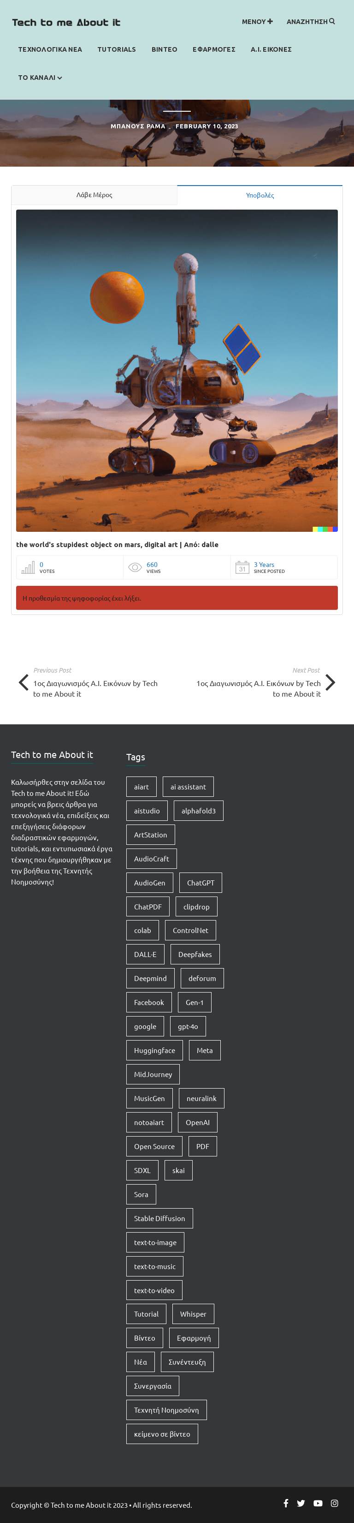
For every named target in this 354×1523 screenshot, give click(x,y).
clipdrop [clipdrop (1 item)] (196, 906)
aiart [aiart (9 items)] (141, 786)
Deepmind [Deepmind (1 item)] (150, 978)
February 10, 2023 (207, 126)
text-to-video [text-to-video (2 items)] (154, 1290)
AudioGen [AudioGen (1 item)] (149, 882)
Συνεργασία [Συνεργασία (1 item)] (152, 1385)
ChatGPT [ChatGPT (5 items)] (200, 882)
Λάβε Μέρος (94, 194)
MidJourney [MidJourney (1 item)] (153, 1074)
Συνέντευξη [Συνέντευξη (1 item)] (187, 1361)
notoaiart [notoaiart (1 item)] (149, 1122)
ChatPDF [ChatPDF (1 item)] (148, 906)
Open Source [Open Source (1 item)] (154, 1146)
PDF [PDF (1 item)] (202, 1146)
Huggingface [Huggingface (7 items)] (154, 1050)
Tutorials (116, 49)
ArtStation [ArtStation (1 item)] (150, 834)
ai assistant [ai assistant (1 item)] (188, 786)
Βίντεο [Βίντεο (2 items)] (144, 1337)
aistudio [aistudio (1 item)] (147, 810)
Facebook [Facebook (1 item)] (149, 1002)
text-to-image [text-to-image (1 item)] (155, 1242)
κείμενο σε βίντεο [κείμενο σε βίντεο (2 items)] (162, 1433)
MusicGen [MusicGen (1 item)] (149, 1098)
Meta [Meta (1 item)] (205, 1050)
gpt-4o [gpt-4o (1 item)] (188, 1026)
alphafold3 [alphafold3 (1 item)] (199, 810)
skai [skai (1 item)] (178, 1170)
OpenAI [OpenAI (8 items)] (198, 1122)
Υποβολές (260, 195)
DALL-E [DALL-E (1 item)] (145, 954)
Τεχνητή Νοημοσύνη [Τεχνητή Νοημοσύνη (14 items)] (166, 1409)
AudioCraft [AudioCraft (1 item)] (151, 858)
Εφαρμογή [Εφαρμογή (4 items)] (194, 1337)
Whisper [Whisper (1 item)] (193, 1313)
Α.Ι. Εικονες (271, 49)
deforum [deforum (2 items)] (202, 978)
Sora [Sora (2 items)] (141, 1194)
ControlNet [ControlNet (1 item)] (190, 930)
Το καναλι (37, 77)
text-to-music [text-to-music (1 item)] (155, 1266)
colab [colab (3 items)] (142, 930)
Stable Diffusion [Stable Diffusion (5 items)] (159, 1218)
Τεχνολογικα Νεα (50, 49)
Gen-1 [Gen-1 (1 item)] (195, 1002)
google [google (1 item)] (145, 1026)
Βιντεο (165, 49)
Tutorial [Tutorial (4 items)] (146, 1313)
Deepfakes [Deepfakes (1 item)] (195, 954)
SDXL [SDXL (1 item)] (142, 1170)
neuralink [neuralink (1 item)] (202, 1098)
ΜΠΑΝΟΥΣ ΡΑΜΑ (138, 126)
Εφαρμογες (214, 49)
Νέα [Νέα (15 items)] (140, 1361)
